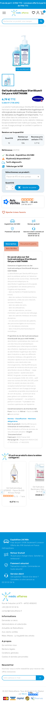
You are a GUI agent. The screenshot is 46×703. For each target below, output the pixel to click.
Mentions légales (8, 649)
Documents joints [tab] (28, 244)
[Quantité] (8, 187)
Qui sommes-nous (9, 645)
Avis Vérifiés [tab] (11, 248)
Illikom (24, 694)
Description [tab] (11, 244)
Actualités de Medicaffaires (12, 628)
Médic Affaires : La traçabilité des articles (18, 636)
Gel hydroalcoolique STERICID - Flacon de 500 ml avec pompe (14, 490)
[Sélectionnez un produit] (23, 176)
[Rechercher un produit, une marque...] (23, 21)
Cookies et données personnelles (15, 657)
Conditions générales (10, 653)
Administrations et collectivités (14, 624)
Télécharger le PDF (12, 166)
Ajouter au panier (27, 187)
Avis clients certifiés (10, 632)
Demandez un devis (10, 620)
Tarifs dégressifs (14, 162)
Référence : (7, 150)
